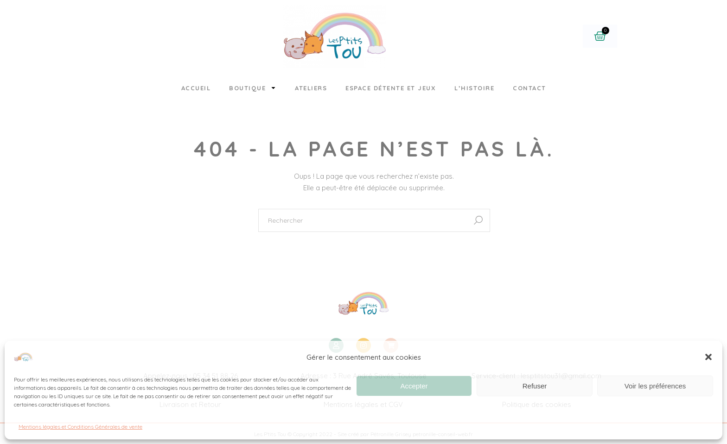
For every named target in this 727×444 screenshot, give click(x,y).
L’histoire (474, 88)
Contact (529, 88)
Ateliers (311, 88)
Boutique (252, 87)
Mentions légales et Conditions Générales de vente (80, 426)
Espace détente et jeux (390, 88)
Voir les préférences (655, 386)
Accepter (413, 386)
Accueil (196, 88)
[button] (708, 357)
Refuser (535, 386)
